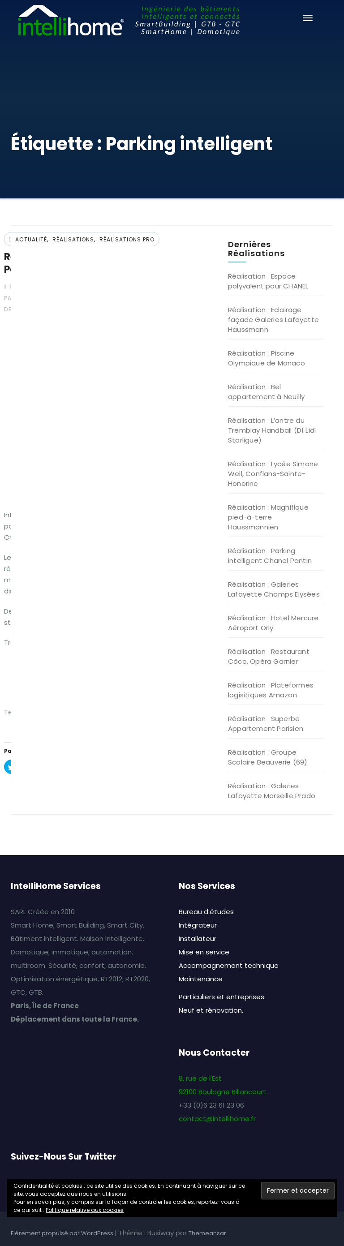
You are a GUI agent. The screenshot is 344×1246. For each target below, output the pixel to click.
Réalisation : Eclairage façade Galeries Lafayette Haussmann (273, 319)
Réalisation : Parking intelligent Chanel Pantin (270, 555)
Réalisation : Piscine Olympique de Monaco (266, 358)
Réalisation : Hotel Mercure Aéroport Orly (273, 622)
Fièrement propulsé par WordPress (63, 1233)
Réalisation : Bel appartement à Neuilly (266, 391)
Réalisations (73, 239)
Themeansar (207, 1233)
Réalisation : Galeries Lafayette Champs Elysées (274, 589)
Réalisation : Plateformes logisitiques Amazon (271, 690)
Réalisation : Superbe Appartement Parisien (265, 723)
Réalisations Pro (127, 239)
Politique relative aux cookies (85, 1210)
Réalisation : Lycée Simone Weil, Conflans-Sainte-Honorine (273, 473)
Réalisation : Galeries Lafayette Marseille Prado (271, 790)
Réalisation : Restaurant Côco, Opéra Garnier (269, 656)
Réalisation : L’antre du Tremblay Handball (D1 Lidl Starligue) (272, 430)
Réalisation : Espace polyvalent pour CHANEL (268, 281)
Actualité (31, 239)
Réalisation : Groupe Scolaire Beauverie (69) (268, 757)
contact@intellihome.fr (217, 1118)
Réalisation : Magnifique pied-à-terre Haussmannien (268, 517)
